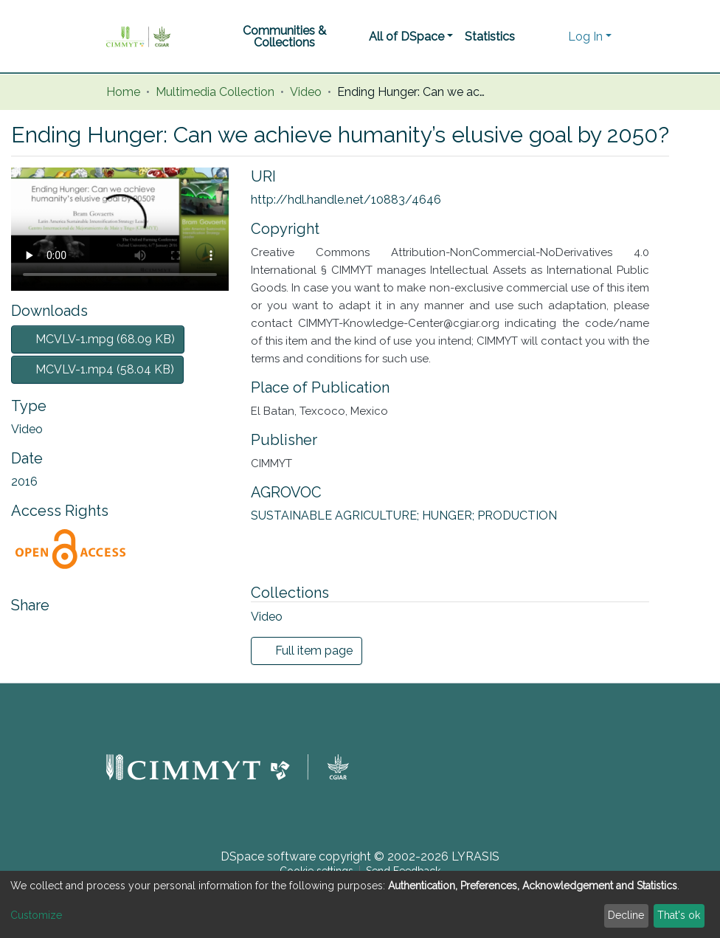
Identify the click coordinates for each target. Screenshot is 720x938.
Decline (626, 915)
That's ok (678, 915)
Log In (585, 37)
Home (123, 92)
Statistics (490, 37)
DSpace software (268, 856)
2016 (24, 482)
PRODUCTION (517, 515)
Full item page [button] (306, 651)
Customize (36, 915)
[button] (553, 37)
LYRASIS (475, 856)
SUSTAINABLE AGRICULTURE (336, 515)
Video (306, 92)
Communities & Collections (284, 36)
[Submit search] (531, 36)
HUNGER (449, 515)
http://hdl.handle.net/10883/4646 (346, 200)
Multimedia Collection (215, 92)
